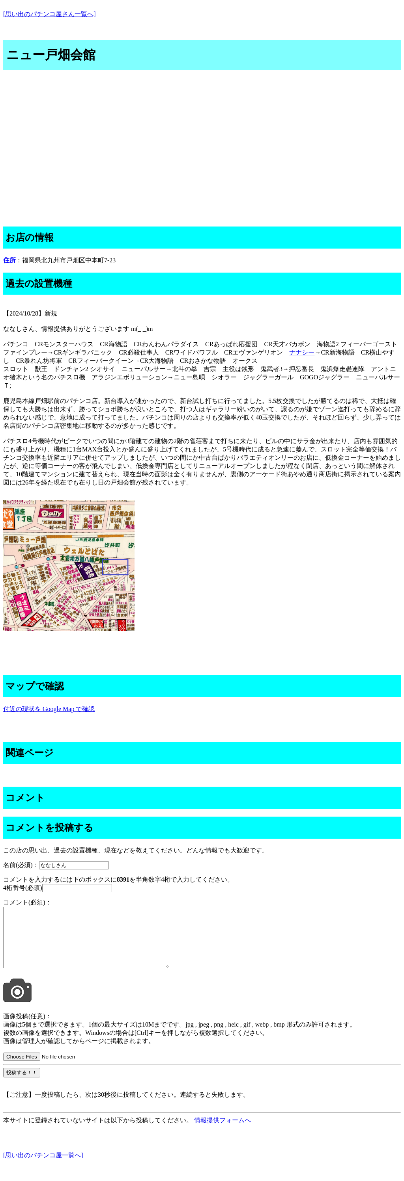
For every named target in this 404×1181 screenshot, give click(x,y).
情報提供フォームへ (222, 1132)
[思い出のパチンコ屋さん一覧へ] (49, 14)
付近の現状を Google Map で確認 (49, 709)
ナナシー (301, 352)
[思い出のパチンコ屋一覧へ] (43, 1167)
